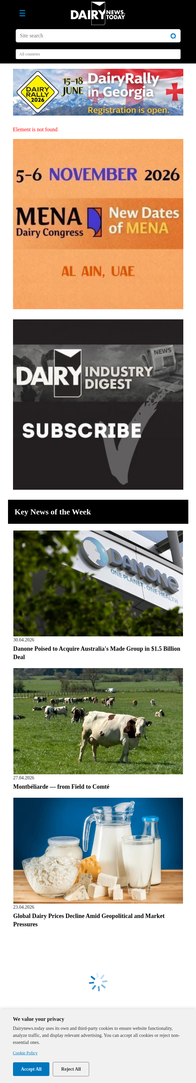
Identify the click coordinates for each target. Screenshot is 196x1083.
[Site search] (98, 35)
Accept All (31, 1069)
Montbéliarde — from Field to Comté (61, 786)
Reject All (71, 1069)
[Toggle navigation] (22, 13)
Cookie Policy (25, 1052)
